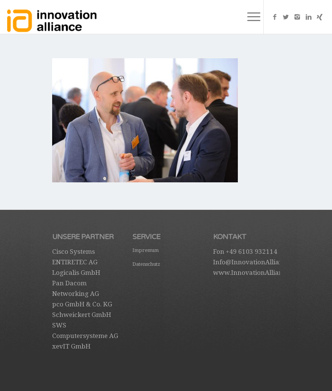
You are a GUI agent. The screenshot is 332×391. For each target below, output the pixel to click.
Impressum (145, 250)
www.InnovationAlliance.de (255, 272)
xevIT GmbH (71, 346)
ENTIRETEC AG (75, 262)
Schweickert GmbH (81, 314)
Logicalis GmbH (76, 272)
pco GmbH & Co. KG (82, 304)
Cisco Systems (73, 251)
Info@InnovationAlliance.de (256, 262)
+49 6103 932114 (251, 251)
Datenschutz (146, 264)
